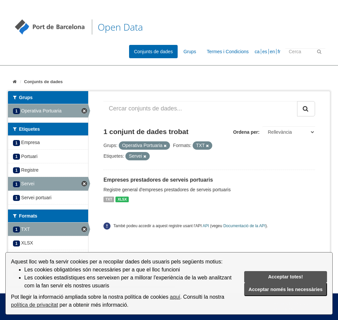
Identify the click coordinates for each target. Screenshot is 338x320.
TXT (108, 199)
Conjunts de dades (153, 51)
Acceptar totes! (285, 276)
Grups (189, 51)
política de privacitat (34, 305)
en (272, 51)
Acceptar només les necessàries (285, 289)
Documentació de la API (244, 226)
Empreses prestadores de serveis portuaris (158, 180)
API (206, 226)
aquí (175, 297)
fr (278, 51)
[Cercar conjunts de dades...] (200, 108)
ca (257, 51)
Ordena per (245, 132)
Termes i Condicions (228, 51)
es (264, 51)
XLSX (122, 199)
